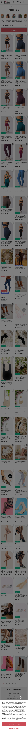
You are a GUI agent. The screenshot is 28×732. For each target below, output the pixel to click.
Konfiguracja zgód (14, 728)
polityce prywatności (19, 709)
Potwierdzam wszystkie (14, 724)
